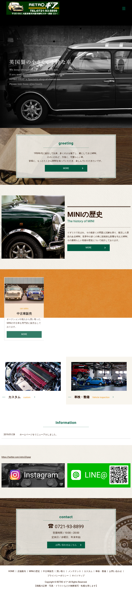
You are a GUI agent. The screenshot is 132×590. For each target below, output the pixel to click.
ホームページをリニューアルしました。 (39, 434)
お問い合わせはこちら (66, 545)
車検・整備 (100, 571)
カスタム (88, 571)
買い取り (61, 571)
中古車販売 (48, 571)
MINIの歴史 (34, 571)
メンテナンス (74, 571)
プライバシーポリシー (58, 576)
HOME (11, 571)
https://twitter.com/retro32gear (16, 457)
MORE (66, 168)
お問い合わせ (115, 571)
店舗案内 (21, 571)
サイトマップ (78, 576)
